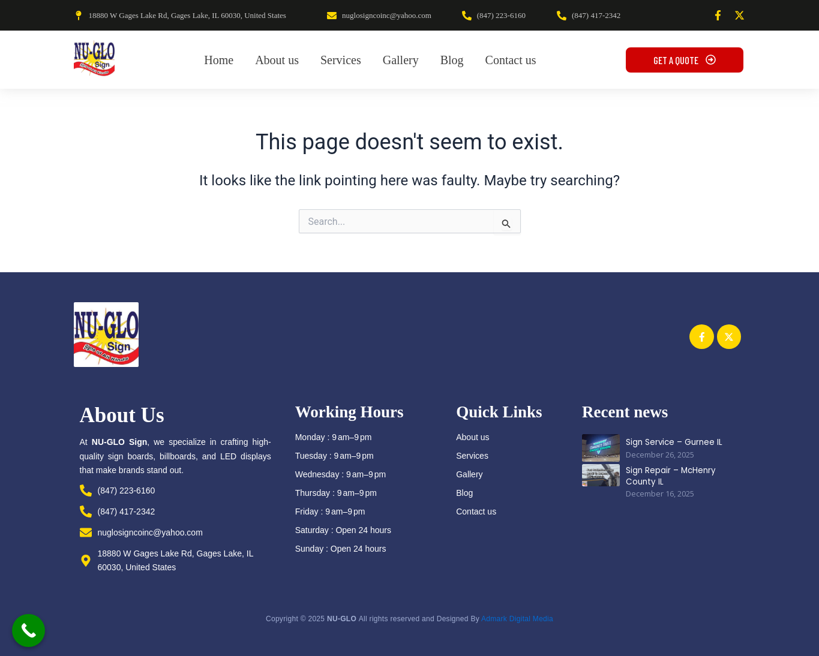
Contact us (476, 511)
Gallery (469, 474)
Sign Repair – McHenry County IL (669, 475)
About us (472, 437)
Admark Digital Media (517, 619)
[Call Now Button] (28, 630)
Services (472, 456)
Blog (464, 493)
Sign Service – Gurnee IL (672, 442)
